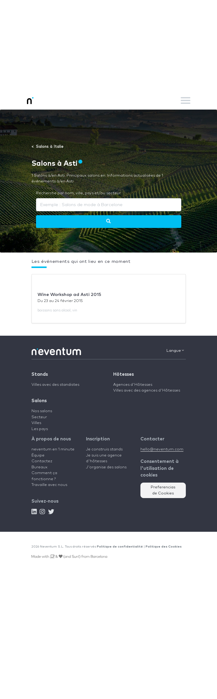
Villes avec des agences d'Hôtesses (146, 390)
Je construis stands (104, 449)
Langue (175, 350)
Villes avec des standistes (55, 385)
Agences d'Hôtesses (132, 385)
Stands (39, 374)
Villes (36, 423)
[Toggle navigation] (185, 100)
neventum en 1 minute (52, 449)
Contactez (41, 461)
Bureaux (39, 467)
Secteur (39, 417)
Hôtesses (123, 374)
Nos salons (41, 411)
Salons (39, 401)
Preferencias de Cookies (163, 490)
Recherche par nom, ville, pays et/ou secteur (78, 193)
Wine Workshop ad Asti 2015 (69, 294)
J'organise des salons (106, 467)
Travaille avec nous (49, 485)
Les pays (39, 429)
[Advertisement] (108, 45)
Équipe (37, 455)
